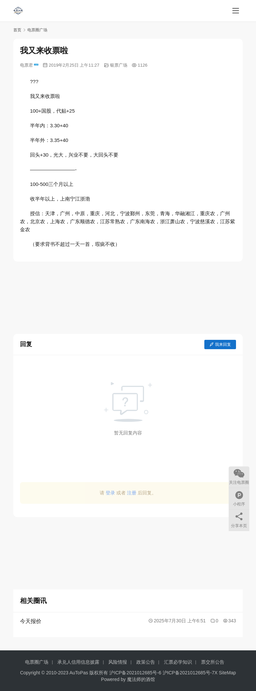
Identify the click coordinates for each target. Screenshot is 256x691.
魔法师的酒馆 (141, 679)
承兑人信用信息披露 (78, 662)
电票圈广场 (36, 662)
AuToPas (78, 672)
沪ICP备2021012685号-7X (190, 672)
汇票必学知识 (178, 662)
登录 (110, 492)
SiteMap (227, 672)
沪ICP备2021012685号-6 (135, 672)
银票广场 (118, 65)
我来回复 (220, 344)
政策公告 (145, 662)
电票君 (29, 65)
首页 (17, 30)
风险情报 (117, 662)
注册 (131, 492)
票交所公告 (212, 662)
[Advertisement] (128, 297)
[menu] (236, 11)
